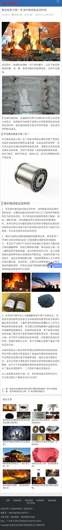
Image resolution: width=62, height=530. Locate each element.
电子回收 (31, 503)
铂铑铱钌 (40, 500)
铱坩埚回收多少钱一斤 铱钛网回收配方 (27, 391)
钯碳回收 (17, 500)
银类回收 (29, 500)
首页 (8, 500)
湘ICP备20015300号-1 (19, 513)
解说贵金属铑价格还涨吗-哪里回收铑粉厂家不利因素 (33, 389)
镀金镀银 (52, 500)
